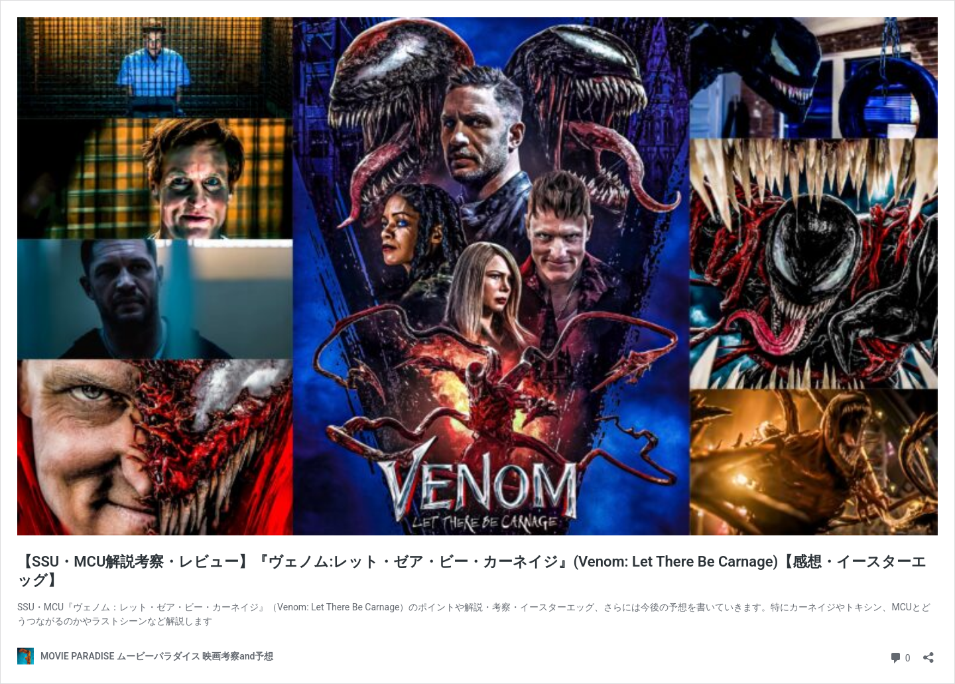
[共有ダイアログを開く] (928, 653)
